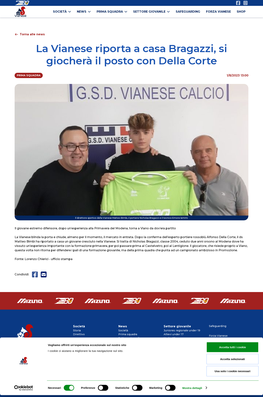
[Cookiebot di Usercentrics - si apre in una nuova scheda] (24, 390)
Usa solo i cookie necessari (232, 373)
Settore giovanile (129, 338)
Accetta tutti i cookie (232, 349)
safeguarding (188, 11)
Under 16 (169, 338)
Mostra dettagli (192, 389)
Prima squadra (127, 334)
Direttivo (79, 334)
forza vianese (218, 11)
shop (241, 11)
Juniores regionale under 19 (182, 330)
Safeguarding (217, 326)
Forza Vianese (218, 335)
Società (123, 330)
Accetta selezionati (232, 361)
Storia (77, 330)
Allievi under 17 (174, 334)
